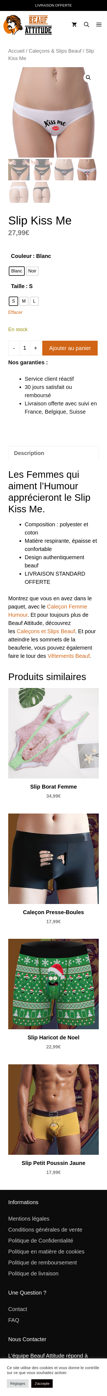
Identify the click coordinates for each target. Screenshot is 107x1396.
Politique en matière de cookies (46, 1252)
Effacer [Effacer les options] (15, 312)
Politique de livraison (33, 1273)
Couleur (21, 256)
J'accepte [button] (42, 1383)
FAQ (13, 1320)
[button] (86, 25)
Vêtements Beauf (68, 656)
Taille (18, 286)
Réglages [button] (17, 1383)
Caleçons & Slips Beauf (55, 51)
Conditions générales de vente (45, 1230)
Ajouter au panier (70, 348)
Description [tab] (29, 453)
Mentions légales (28, 1219)
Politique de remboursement (42, 1262)
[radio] (16, 271)
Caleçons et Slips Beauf (46, 631)
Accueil (16, 51)
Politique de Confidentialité (40, 1241)
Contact (17, 1309)
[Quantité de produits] (24, 348)
